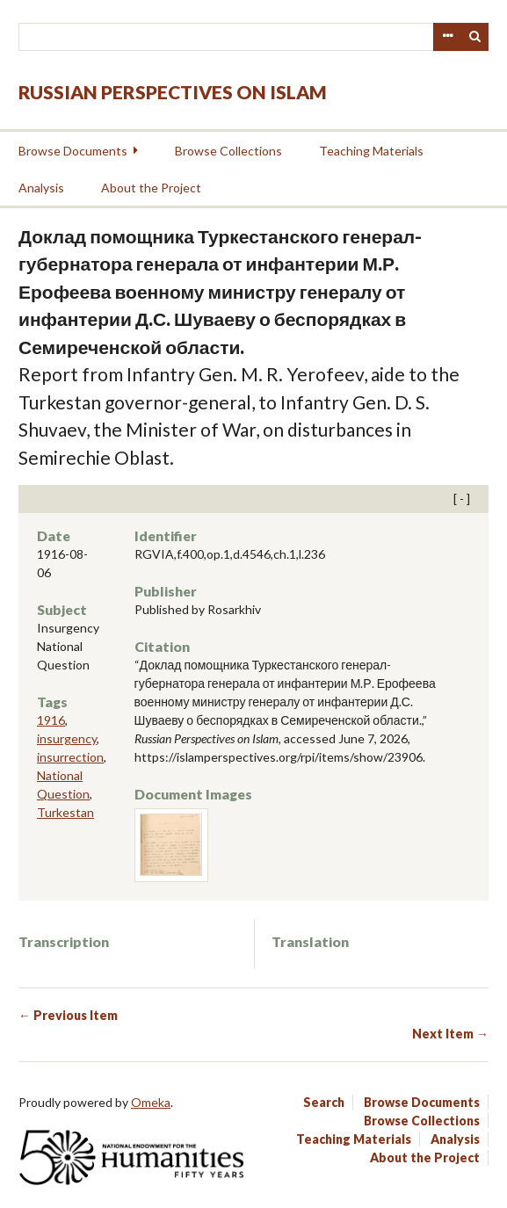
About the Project (151, 187)
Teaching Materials (371, 150)
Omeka (150, 1102)
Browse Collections (228, 150)
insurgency (67, 738)
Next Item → (450, 1033)
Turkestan (65, 812)
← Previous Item (68, 1015)
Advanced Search (447, 37)
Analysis (41, 187)
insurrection (70, 756)
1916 (51, 720)
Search (475, 37)
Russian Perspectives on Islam (172, 92)
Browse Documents (72, 150)
